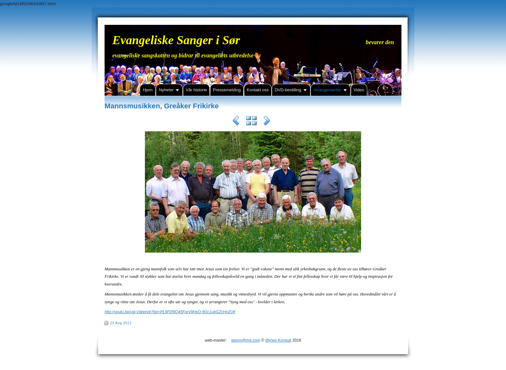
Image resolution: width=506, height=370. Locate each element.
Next (266, 121)
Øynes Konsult (278, 340)
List (251, 121)
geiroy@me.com (245, 340)
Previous (235, 121)
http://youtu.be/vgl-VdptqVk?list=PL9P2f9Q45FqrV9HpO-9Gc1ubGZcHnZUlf (170, 312)
